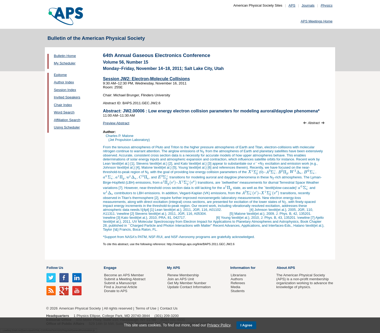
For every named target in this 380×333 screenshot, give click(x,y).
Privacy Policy (218, 325)
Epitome (60, 75)
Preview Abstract (116, 123)
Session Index (65, 90)
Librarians (238, 275)
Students (238, 291)
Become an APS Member (124, 275)
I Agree (246, 325)
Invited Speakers (67, 97)
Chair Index (63, 105)
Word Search (64, 112)
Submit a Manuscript (120, 283)
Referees (238, 283)
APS (291, 5)
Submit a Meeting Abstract (124, 279)
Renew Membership (183, 275)
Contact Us (168, 308)
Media (235, 287)
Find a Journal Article (120, 287)
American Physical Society (80, 308)
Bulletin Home (65, 56)
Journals (308, 5)
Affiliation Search (67, 120)
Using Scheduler (67, 127)
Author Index (64, 82)
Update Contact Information (189, 287)
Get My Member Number (186, 283)
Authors (237, 279)
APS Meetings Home (316, 21)
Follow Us (54, 268)
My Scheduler (64, 63)
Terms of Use (145, 308)
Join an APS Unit (180, 279)
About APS (286, 268)
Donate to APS (115, 291)
